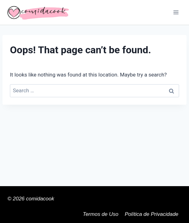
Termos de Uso (101, 214)
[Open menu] (176, 12)
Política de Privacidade (151, 214)
